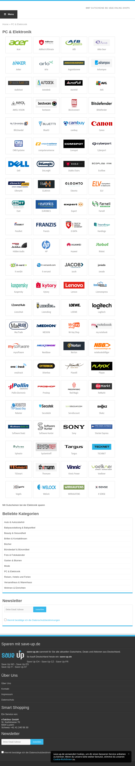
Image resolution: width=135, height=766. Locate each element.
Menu (9, 14)
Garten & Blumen (13, 560)
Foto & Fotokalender (14, 555)
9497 (88, 8)
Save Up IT (7, 667)
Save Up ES (22, 664)
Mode (7, 566)
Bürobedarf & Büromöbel (16, 549)
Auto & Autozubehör (14, 522)
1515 (111, 8)
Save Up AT (21, 667)
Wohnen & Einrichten (15, 588)
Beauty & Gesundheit (15, 533)
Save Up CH (33, 661)
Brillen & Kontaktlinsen (15, 538)
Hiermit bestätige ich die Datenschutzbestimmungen (33, 620)
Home (5, 24)
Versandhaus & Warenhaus (18, 582)
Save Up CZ (47, 661)
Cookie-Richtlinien (62, 759)
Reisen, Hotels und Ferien (17, 577)
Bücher (7, 544)
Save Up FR (62, 661)
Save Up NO (7, 664)
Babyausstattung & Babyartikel (19, 527)
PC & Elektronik (12, 571)
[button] (129, 754)
